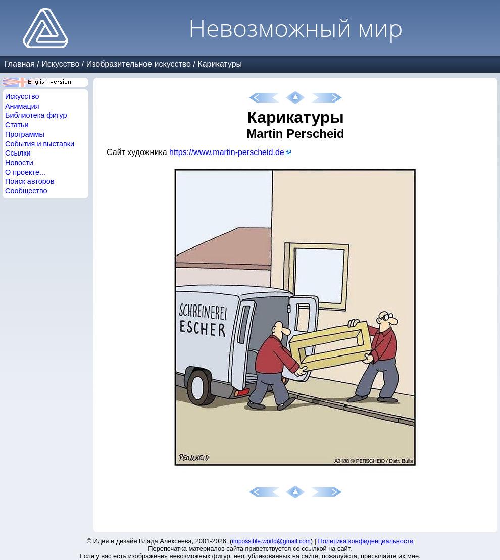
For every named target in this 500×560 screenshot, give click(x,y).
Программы (24, 134)
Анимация (22, 106)
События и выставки (39, 144)
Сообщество (26, 191)
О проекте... (25, 172)
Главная (19, 64)
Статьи (17, 125)
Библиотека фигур (36, 115)
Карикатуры (219, 64)
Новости (19, 163)
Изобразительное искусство (138, 64)
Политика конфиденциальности (366, 541)
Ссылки (18, 153)
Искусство (60, 64)
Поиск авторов (29, 181)
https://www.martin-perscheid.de (226, 152)
